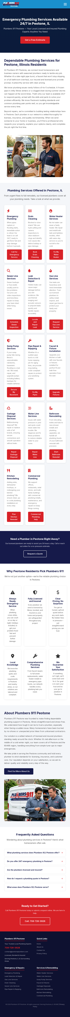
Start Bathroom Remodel (56, 454)
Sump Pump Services (44, 979)
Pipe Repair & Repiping (13, 989)
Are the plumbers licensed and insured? (24, 870)
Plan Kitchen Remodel (13, 516)
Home (39, 944)
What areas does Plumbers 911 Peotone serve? (28, 887)
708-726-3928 (12, 947)
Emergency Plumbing (12, 973)
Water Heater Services (45, 973)
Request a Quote (35, 554)
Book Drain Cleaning (35, 254)
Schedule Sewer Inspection (14, 324)
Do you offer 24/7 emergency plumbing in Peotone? (29, 861)
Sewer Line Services (12, 986)
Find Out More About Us (19, 771)
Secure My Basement (14, 392)
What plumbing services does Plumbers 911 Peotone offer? (33, 853)
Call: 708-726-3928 (35, 921)
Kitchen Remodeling (44, 992)
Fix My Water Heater (56, 254)
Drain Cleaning (10, 983)
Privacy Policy (42, 953)
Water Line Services (44, 976)
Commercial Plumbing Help (36, 516)
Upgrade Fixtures (56, 393)
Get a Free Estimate (35, 40)
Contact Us (41, 950)
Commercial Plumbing (44, 996)
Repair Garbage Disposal (13, 454)
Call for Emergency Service (14, 254)
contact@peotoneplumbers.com (16, 952)
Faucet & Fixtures (43, 983)
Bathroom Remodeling (45, 989)
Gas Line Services (11, 979)
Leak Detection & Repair (13, 976)
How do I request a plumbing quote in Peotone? (28, 879)
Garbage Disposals (43, 986)
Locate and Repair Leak (35, 323)
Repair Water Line (35, 454)
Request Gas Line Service (56, 324)
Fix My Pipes (35, 393)
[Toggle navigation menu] (65, 4)
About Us (40, 947)
